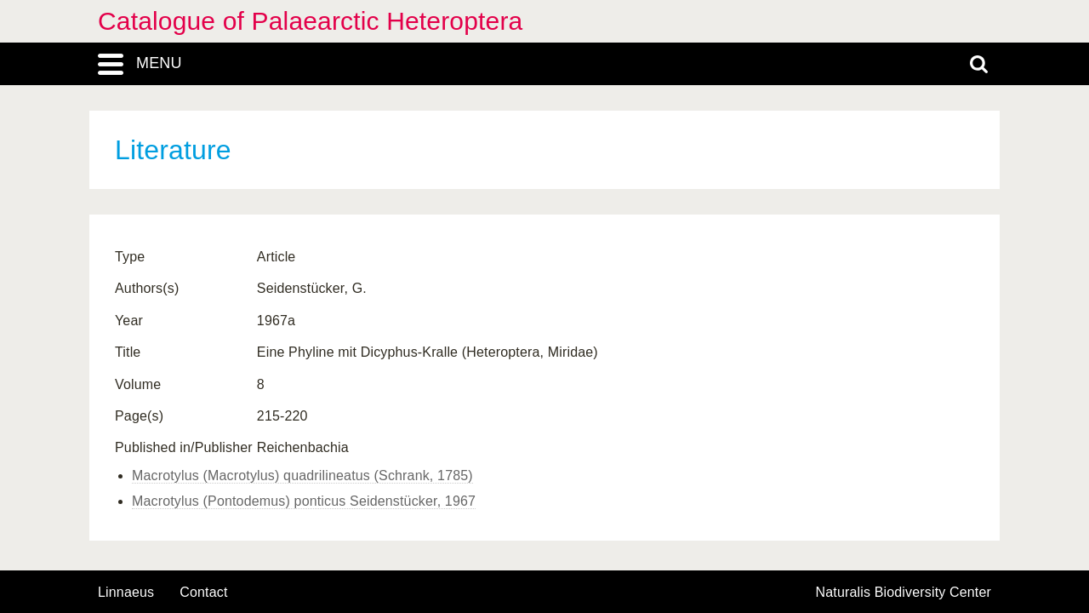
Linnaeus (126, 592)
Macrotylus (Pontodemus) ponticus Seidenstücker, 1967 (304, 501)
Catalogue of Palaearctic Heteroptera (310, 21)
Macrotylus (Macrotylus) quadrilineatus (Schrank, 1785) (302, 475)
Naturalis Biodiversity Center (904, 592)
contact (203, 592)
